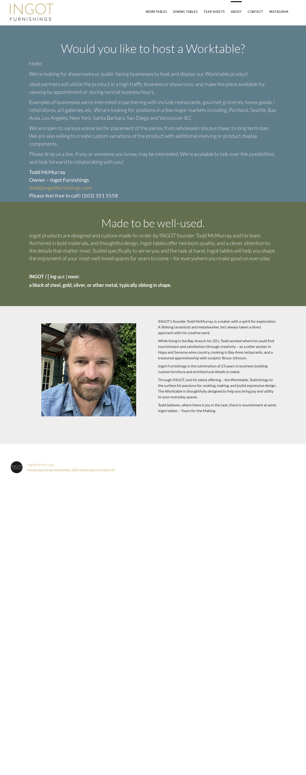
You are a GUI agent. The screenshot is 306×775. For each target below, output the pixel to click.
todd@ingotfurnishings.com (60, 187)
